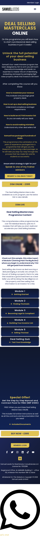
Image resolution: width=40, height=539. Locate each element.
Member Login (33, 2)
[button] (35, 9)
